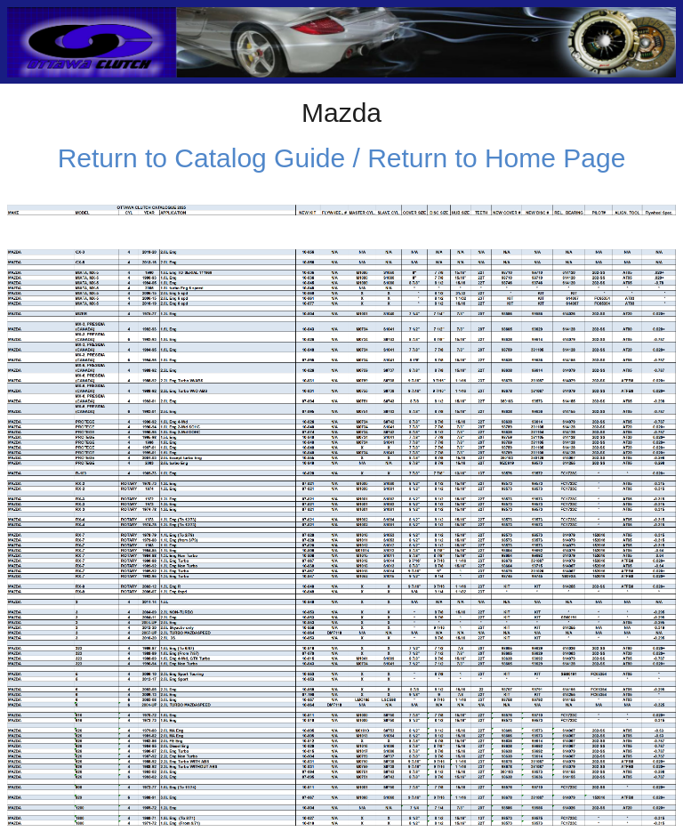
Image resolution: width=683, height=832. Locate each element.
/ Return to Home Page (485, 158)
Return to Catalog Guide (202, 158)
